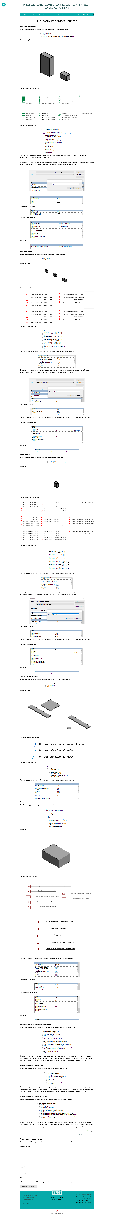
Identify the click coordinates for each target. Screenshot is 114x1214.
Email (22, 1172)
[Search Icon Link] (93, 14)
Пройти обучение (28, 1200)
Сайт (21, 1177)
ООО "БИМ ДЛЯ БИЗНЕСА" (83, 1195)
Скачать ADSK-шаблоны (30, 1195)
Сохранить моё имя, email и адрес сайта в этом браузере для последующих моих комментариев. (56, 1182)
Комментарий (25, 1146)
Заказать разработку (29, 1197)
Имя (22, 1167)
